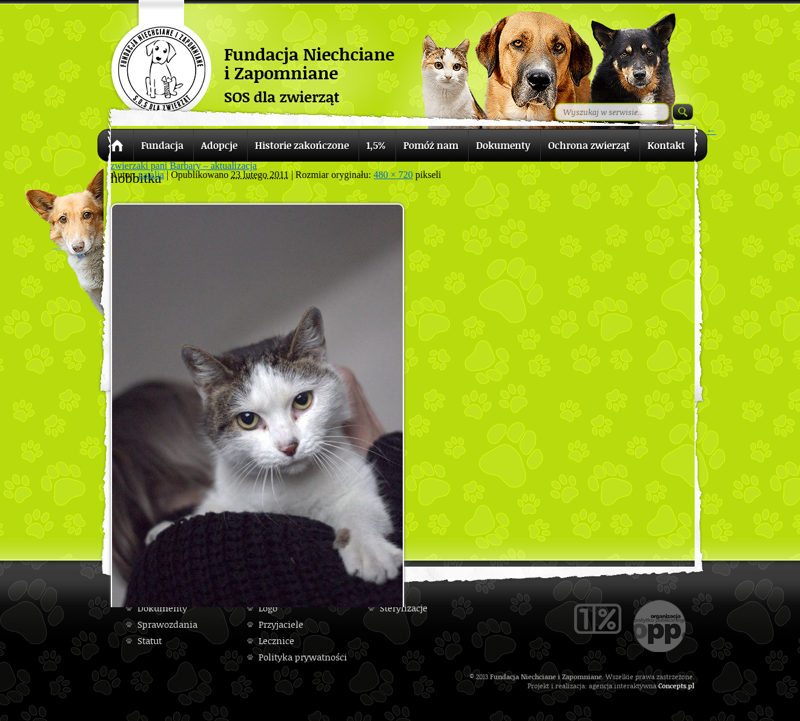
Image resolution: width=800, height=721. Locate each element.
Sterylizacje (404, 608)
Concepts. (673, 685)
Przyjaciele (281, 624)
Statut (149, 640)
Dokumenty (162, 608)
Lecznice (276, 640)
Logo (268, 608)
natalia (151, 175)
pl (691, 685)
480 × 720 (393, 175)
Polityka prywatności (303, 657)
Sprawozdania (167, 624)
